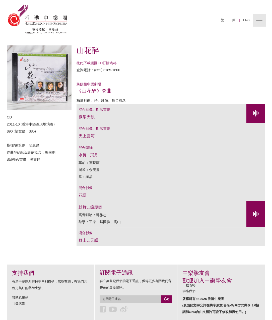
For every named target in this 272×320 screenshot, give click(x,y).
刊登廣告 (18, 303)
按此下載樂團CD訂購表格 (97, 63)
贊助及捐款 (20, 297)
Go (166, 299)
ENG (246, 20)
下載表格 (188, 285)
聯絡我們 (188, 291)
